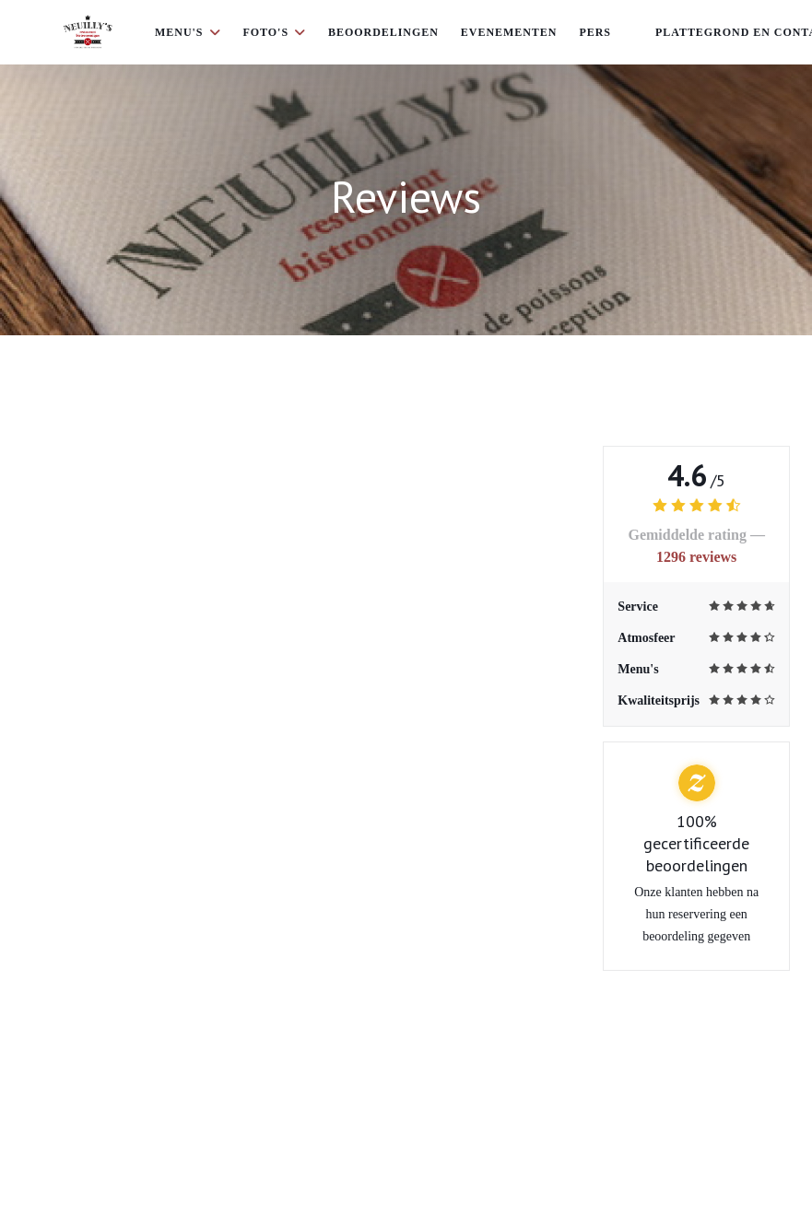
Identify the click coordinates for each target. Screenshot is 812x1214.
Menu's (187, 32)
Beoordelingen (383, 32)
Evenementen (509, 32)
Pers (595, 32)
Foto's (274, 32)
